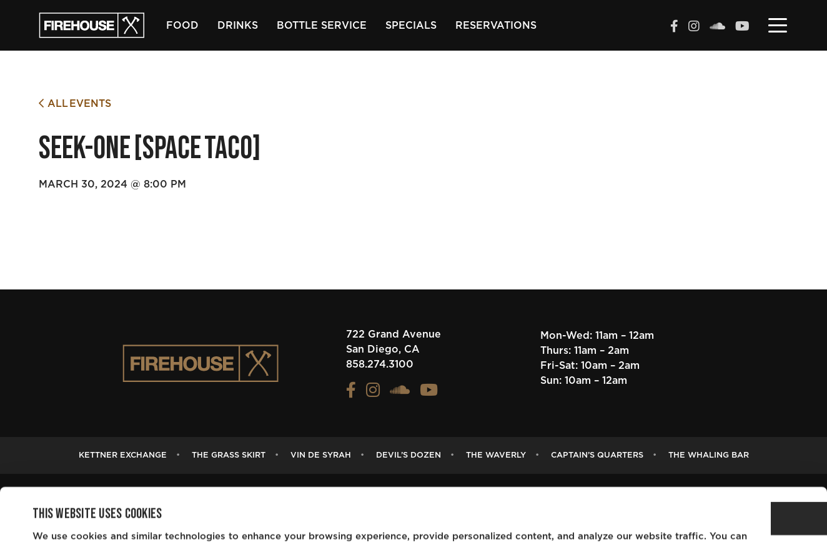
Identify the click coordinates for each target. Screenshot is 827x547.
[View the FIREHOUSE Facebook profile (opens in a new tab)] (674, 28)
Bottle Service (322, 26)
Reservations (496, 26)
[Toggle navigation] (778, 24)
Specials (411, 26)
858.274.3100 (380, 364)
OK (723, 473)
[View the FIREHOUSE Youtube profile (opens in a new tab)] (742, 28)
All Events (75, 103)
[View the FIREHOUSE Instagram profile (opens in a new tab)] (694, 28)
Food (182, 26)
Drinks (237, 26)
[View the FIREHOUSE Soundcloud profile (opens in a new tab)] (717, 28)
